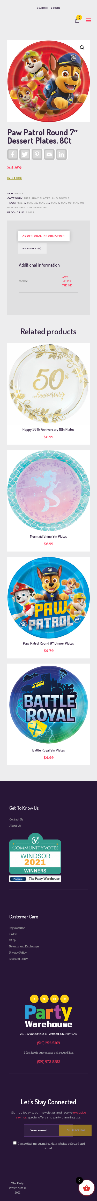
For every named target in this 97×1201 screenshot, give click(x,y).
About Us (15, 825)
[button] (82, 47)
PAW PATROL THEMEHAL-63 (27, 207)
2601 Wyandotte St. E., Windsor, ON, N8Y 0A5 (48, 1034)
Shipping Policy (18, 958)
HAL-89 (66, 202)
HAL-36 (32, 202)
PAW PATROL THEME (67, 281)
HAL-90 (78, 202)
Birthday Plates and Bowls (46, 198)
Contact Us (16, 819)
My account (17, 928)
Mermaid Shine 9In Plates (48, 536)
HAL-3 (21, 202)
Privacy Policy (18, 952)
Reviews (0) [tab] (32, 248)
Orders (13, 934)
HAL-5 (55, 202)
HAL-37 (44, 202)
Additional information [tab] (44, 235)
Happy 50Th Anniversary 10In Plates (48, 429)
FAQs (12, 940)
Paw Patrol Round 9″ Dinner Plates (48, 643)
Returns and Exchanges (24, 946)
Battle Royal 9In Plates (48, 750)
